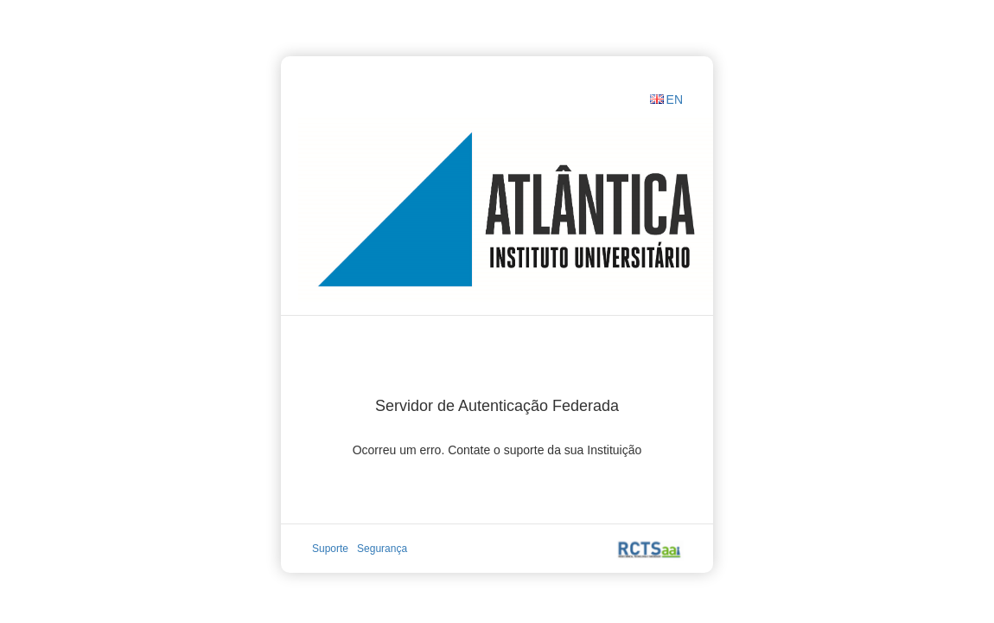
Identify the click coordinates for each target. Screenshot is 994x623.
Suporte (330, 549)
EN (674, 99)
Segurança (382, 549)
